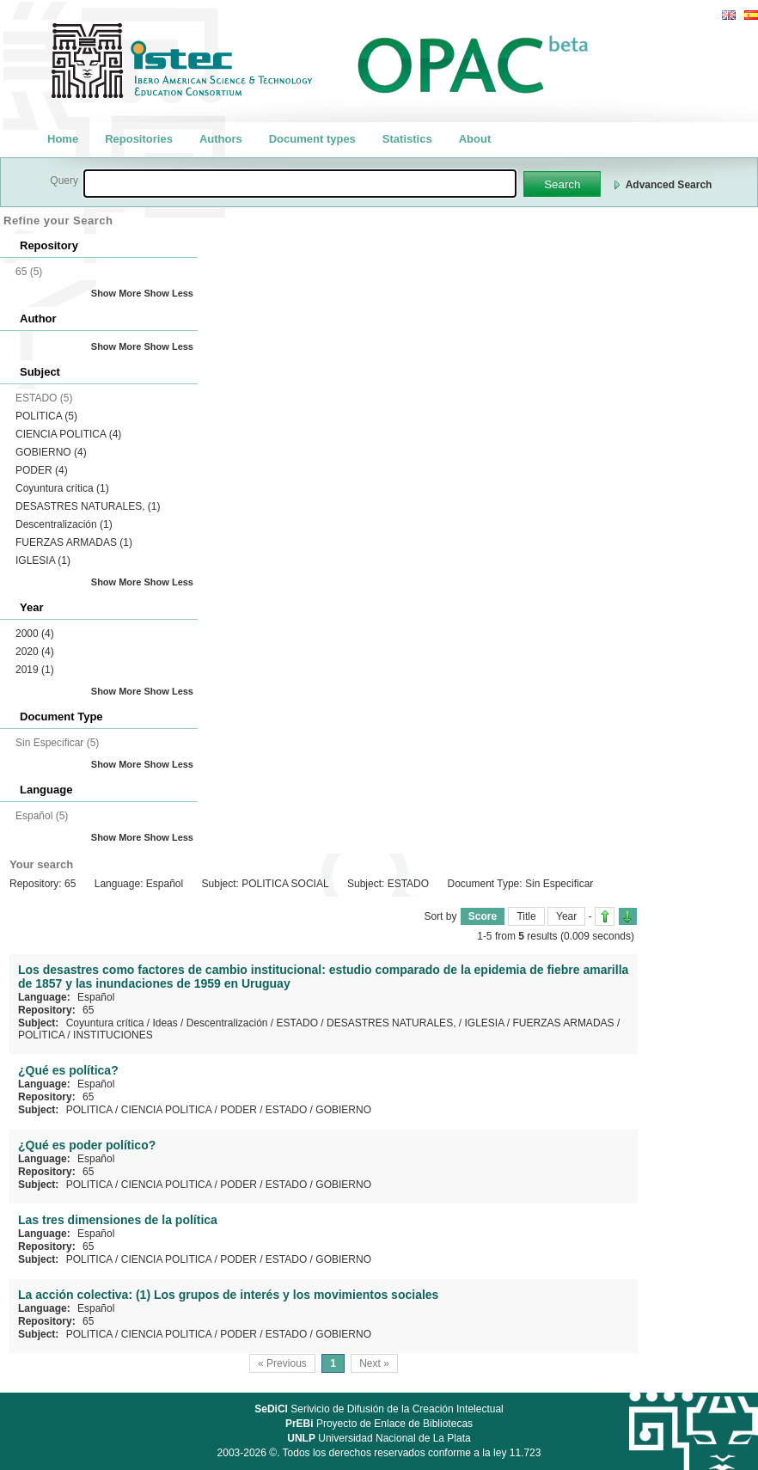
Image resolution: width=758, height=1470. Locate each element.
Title (526, 916)
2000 (34, 634)
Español (95, 997)
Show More (116, 293)
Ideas (164, 1023)
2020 (34, 652)
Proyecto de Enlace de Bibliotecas (379, 1424)
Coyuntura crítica (62, 488)
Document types (312, 138)
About (475, 138)
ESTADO (297, 1023)
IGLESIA (42, 560)
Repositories (139, 138)
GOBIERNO (51, 452)
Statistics (407, 138)
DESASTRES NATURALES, (88, 506)
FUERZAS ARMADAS (73, 542)
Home (62, 138)
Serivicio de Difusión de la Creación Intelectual (379, 1409)
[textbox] (300, 183)
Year (566, 916)
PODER (41, 470)
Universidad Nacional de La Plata (378, 1438)
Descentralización (64, 524)
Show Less (168, 293)
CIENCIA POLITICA (68, 434)
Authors (220, 138)
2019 (34, 670)
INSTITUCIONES (113, 1035)
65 (88, 1010)
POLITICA (46, 416)
